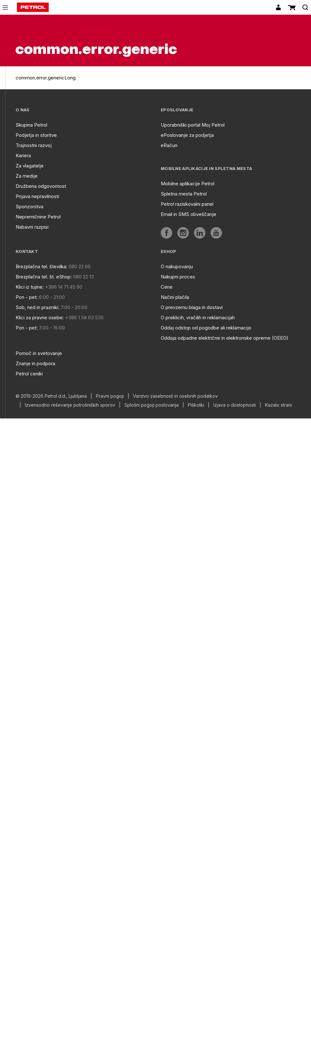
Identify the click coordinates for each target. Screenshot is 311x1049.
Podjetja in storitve (36, 135)
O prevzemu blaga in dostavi (192, 307)
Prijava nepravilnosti (37, 196)
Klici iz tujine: (30, 287)
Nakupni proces (178, 277)
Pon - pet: (27, 297)
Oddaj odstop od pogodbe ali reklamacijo (206, 328)
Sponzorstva (29, 206)
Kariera (23, 155)
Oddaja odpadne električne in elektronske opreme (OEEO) (224, 338)
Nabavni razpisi (32, 227)
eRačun (169, 145)
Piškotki (196, 405)
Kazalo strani (278, 405)
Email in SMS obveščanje (188, 214)
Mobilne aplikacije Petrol (187, 184)
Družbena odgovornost (41, 186)
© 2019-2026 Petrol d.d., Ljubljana (51, 396)
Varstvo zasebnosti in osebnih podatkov (175, 396)
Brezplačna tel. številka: (41, 266)
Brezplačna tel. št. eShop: (44, 277)
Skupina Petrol (31, 125)
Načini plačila (175, 297)
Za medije (27, 176)
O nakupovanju (177, 266)
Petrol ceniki (29, 374)
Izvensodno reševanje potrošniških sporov (70, 405)
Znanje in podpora (35, 363)
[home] (33, 7)
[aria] (166, 233)
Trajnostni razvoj (34, 145)
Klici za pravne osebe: (40, 317)
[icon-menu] (5, 7)
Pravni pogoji (110, 396)
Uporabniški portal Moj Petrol (193, 125)
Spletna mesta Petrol (184, 194)
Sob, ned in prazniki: (37, 307)
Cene (167, 287)
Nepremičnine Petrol (38, 217)
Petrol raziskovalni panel (187, 204)
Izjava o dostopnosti (234, 405)
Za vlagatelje (30, 166)
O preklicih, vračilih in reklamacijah (198, 317)
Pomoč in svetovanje (39, 353)
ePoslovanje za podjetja (187, 135)
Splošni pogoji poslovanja (151, 405)
